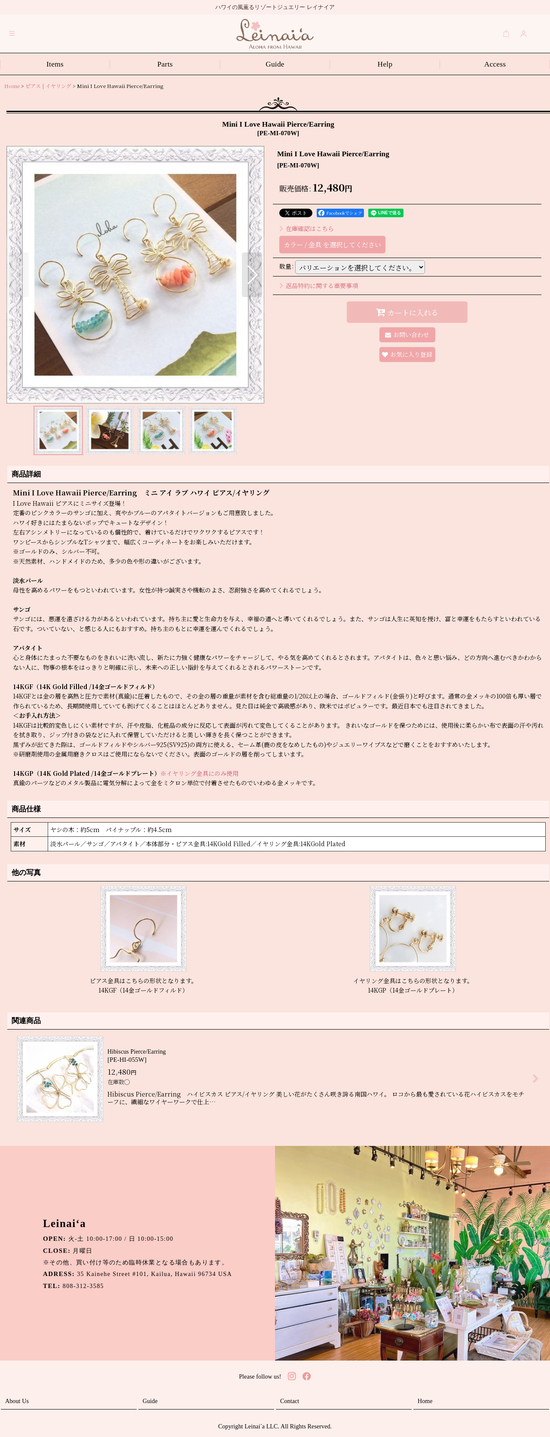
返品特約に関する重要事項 (318, 285)
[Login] (524, 33)
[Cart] (506, 33)
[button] (12, 33)
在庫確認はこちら (306, 228)
